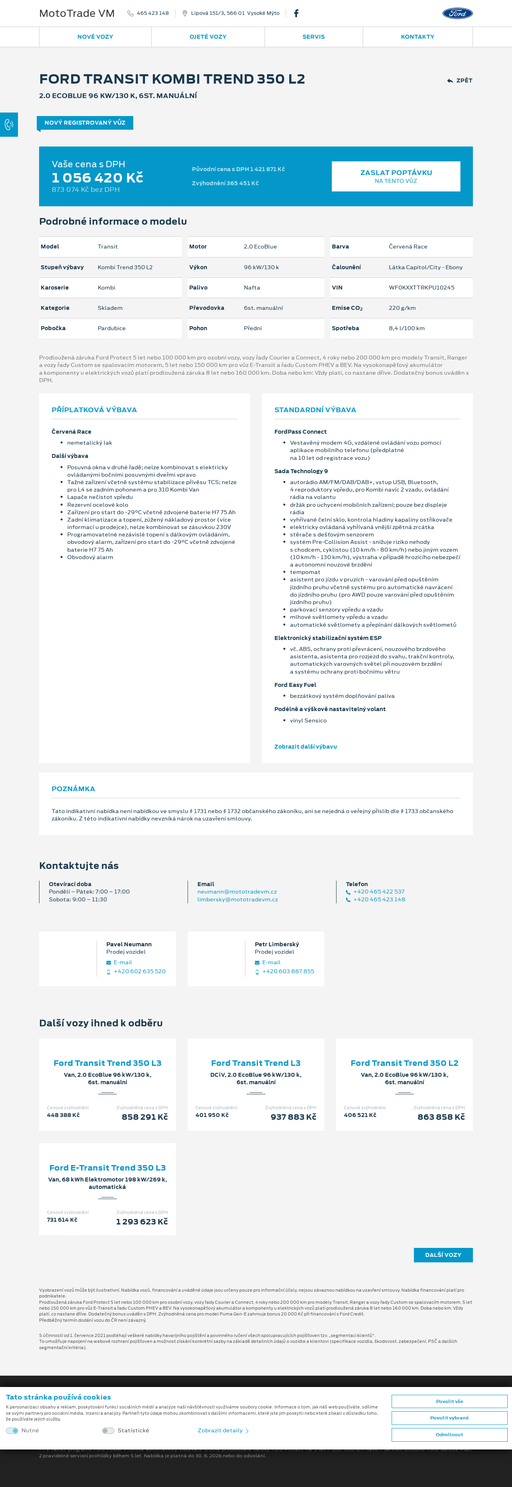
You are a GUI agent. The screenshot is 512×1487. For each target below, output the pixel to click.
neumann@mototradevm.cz (237, 891)
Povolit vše (449, 1401)
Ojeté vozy (208, 37)
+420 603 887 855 (284, 971)
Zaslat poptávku (396, 176)
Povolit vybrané (449, 1418)
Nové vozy (95, 37)
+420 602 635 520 (136, 971)
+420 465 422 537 (375, 891)
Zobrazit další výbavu (305, 747)
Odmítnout (449, 1435)
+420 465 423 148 (375, 899)
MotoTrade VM (77, 13)
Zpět (460, 80)
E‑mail (119, 962)
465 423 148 (153, 13)
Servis (314, 37)
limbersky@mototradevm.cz (237, 899)
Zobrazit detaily (224, 1430)
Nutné (30, 1430)
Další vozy (443, 1255)
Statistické (133, 1430)
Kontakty (418, 37)
